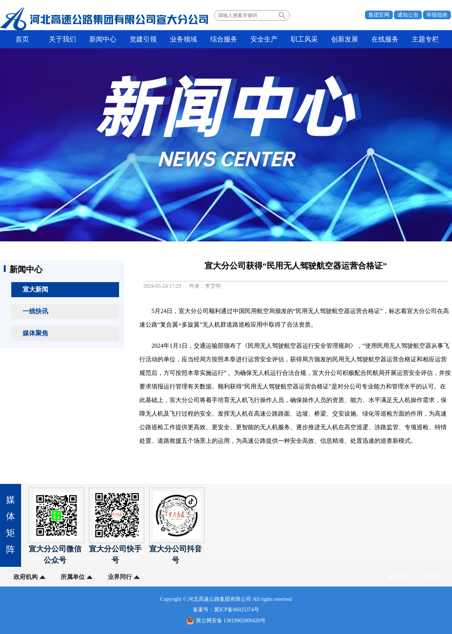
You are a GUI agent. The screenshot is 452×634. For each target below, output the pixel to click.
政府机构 (26, 577)
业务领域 (183, 39)
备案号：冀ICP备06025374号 (226, 610)
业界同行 (120, 577)
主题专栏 (425, 39)
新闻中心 (102, 39)
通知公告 (407, 15)
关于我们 (62, 39)
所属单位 (73, 577)
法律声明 (430, 577)
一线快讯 (35, 311)
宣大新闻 (35, 289)
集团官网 (378, 15)
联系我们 (398, 577)
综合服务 (223, 39)
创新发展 (344, 39)
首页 (22, 39)
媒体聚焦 (35, 333)
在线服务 (385, 39)
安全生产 (264, 39)
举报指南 (436, 15)
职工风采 (304, 39)
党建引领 (143, 39)
